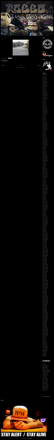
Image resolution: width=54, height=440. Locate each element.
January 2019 (44, 155)
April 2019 (43, 151)
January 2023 (44, 93)
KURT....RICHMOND (45, 378)
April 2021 (43, 119)
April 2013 (43, 246)
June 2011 (43, 275)
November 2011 (44, 268)
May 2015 (43, 213)
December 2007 (44, 330)
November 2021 (44, 111)
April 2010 (43, 293)
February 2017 (44, 185)
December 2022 (44, 94)
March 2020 (43, 136)
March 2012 (43, 263)
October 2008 (44, 317)
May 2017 (43, 181)
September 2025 (44, 74)
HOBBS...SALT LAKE (45, 374)
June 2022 (43, 102)
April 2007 (43, 341)
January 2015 (44, 218)
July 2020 (43, 131)
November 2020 (44, 126)
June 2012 (43, 259)
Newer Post (3, 65)
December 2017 (44, 172)
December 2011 (44, 267)
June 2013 (43, 243)
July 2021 (43, 115)
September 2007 (44, 334)
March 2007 (43, 342)
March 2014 (43, 231)
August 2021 (44, 114)
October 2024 (44, 78)
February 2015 (44, 217)
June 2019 (43, 148)
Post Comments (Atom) (22, 67)
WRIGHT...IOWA (44, 390)
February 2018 (44, 169)
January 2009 (44, 313)
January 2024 (44, 81)
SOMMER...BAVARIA (45, 387)
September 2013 (44, 239)
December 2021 (44, 110)
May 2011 (43, 276)
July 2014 (43, 226)
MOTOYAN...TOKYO (45, 382)
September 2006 (44, 350)
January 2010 (44, 297)
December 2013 (44, 235)
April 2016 (43, 198)
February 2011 (44, 280)
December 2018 (44, 156)
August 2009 (44, 304)
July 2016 (43, 194)
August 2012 (44, 256)
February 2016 (44, 201)
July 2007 (43, 337)
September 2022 (44, 98)
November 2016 (44, 189)
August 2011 (44, 272)
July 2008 (43, 321)
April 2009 (43, 309)
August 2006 (44, 351)
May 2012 (43, 260)
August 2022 (44, 99)
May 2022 (43, 103)
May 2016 (43, 197)
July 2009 (43, 305)
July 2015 (43, 210)
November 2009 (44, 300)
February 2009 (44, 312)
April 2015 (43, 214)
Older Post (38, 65)
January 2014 (44, 234)
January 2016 (44, 202)
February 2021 (44, 122)
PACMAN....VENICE (45, 383)
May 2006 (43, 354)
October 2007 (44, 333)
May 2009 (43, 308)
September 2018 (44, 160)
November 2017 (44, 173)
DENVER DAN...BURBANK (45, 371)
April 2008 (43, 325)
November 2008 (44, 316)
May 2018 (43, 165)
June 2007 (43, 338)
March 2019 (43, 152)
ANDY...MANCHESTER (45, 366)
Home (21, 65)
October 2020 (44, 127)
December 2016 (44, 188)
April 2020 (43, 135)
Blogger (31, 438)
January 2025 (44, 77)
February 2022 (44, 107)
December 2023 (44, 82)
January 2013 (44, 250)
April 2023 (43, 90)
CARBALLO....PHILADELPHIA (46, 370)
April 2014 (43, 230)
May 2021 (43, 118)
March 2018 (43, 168)
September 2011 (44, 271)
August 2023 (44, 86)
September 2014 (44, 223)
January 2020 (44, 139)
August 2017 (44, 177)
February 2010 (44, 296)
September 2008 (44, 318)
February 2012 (44, 264)
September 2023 (44, 85)
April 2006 (43, 355)
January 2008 (44, 329)
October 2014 (44, 222)
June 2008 (43, 322)
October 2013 (44, 238)
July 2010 (43, 289)
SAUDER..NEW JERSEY (45, 386)
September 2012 (44, 255)
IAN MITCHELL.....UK (45, 375)
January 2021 (44, 123)
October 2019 (44, 143)
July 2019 (43, 147)
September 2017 (44, 176)
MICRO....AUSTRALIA (45, 379)
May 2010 (43, 292)
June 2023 (43, 89)
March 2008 (43, 326)
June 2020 (43, 132)
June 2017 (43, 180)
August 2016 (44, 193)
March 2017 (43, 184)
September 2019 (44, 144)
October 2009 (44, 301)
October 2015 (44, 206)
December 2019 (44, 140)
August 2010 (44, 288)
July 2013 (43, 242)
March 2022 (43, 106)
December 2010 (44, 283)
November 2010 (44, 284)
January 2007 (44, 345)
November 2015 (44, 205)
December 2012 (44, 251)
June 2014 (43, 227)
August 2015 (44, 209)
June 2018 (43, 164)
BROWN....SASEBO (45, 367)
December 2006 (44, 346)
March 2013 (43, 247)
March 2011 (43, 279)
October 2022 (44, 97)
